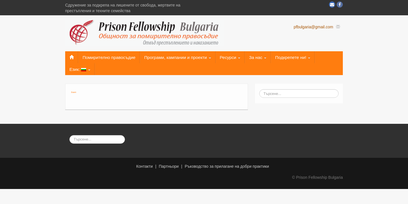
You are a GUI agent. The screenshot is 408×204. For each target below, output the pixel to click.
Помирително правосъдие (108, 57)
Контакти (144, 166)
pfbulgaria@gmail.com (313, 27)
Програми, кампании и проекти (177, 57)
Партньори (168, 166)
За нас (257, 57)
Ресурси (230, 57)
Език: (79, 69)
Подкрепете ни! (292, 57)
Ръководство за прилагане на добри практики (227, 166)
